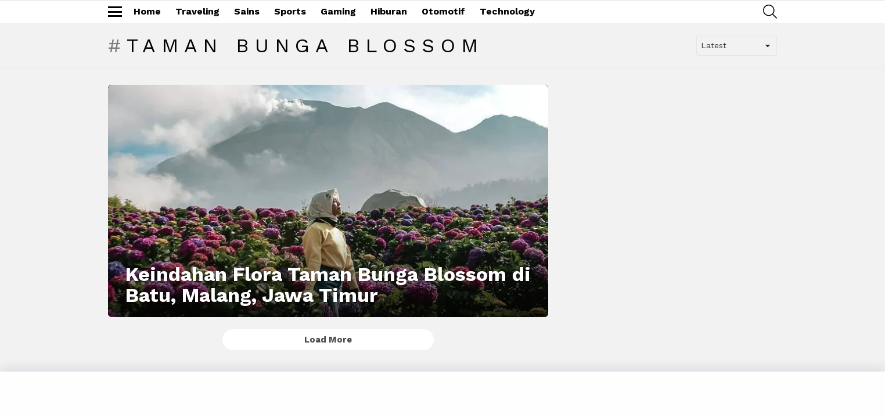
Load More (328, 339)
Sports (290, 11)
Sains (247, 11)
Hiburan (388, 11)
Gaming (338, 11)
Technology (507, 11)
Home (147, 11)
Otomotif (443, 11)
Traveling (197, 11)
